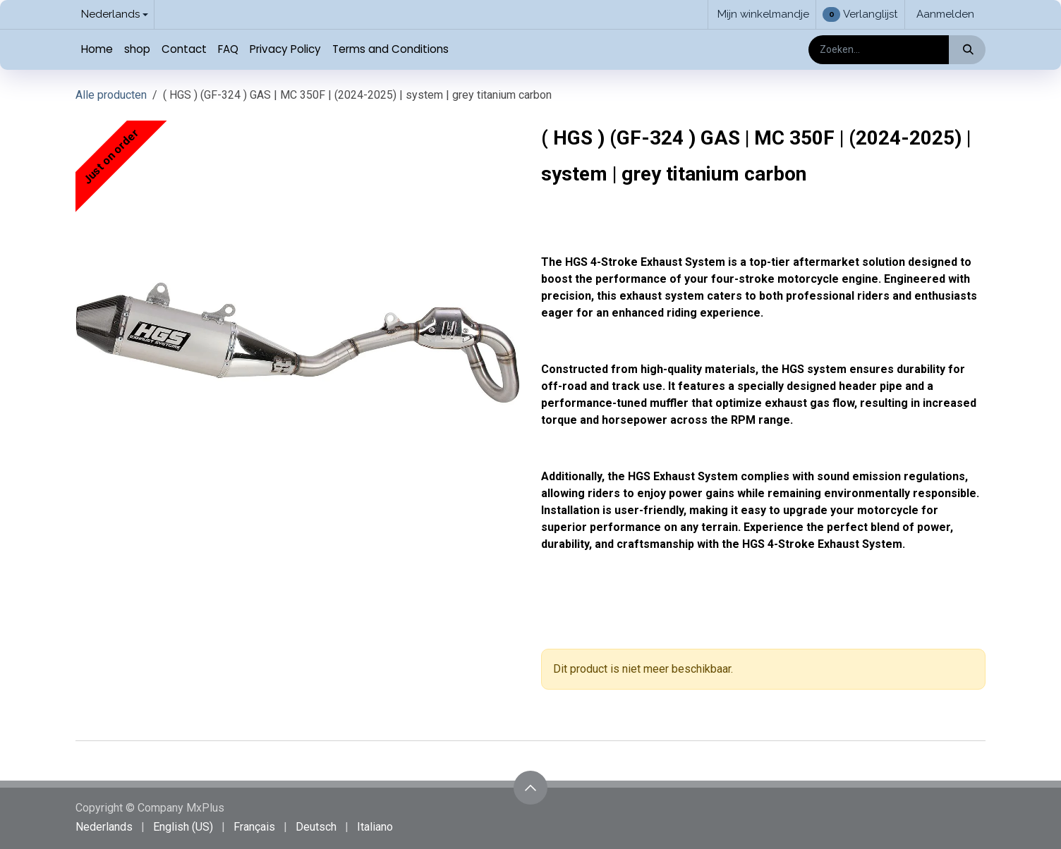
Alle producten (111, 95)
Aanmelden (945, 14)
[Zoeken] (967, 49)
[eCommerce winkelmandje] (762, 14)
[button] (530, 788)
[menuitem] (97, 49)
